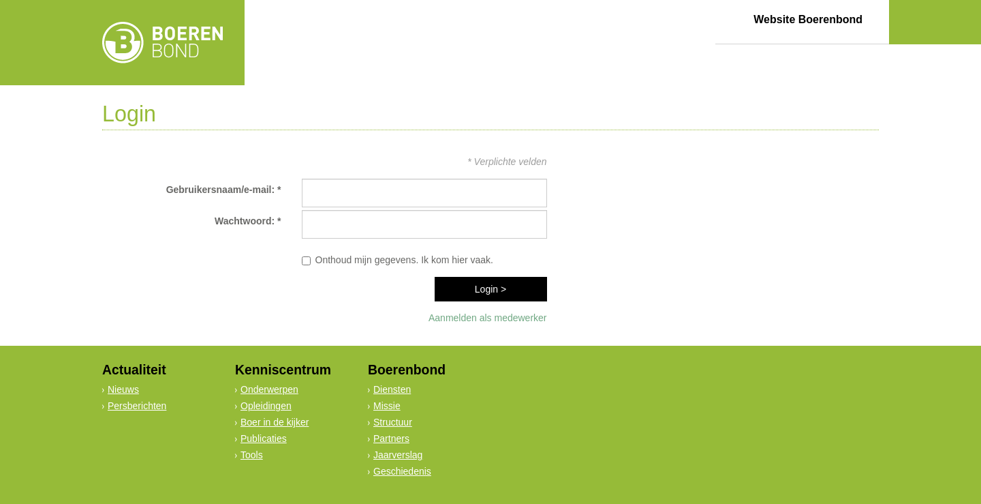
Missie (387, 405)
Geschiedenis (402, 471)
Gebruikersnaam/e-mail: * (223, 189)
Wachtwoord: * (248, 221)
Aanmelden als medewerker (488, 317)
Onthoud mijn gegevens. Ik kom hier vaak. (404, 259)
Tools (251, 454)
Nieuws (123, 389)
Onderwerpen (269, 389)
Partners (391, 438)
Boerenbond (407, 370)
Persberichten (137, 405)
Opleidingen (266, 405)
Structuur (392, 422)
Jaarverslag (397, 454)
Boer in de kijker (274, 422)
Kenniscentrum (283, 370)
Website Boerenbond (807, 19)
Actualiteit (134, 370)
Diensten (392, 389)
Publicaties (263, 438)
